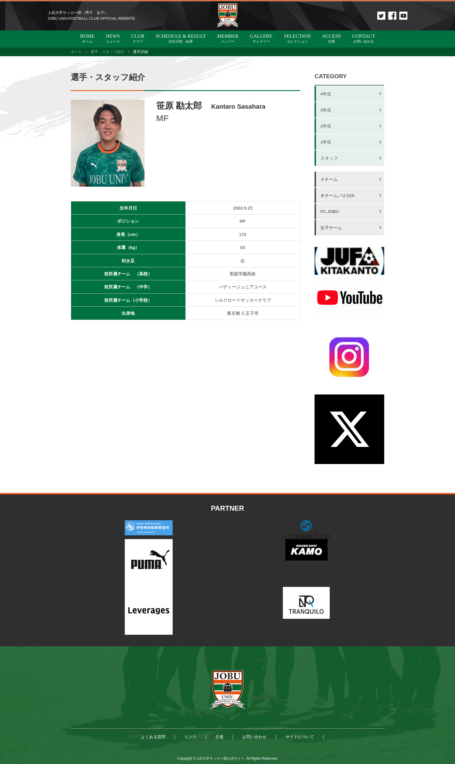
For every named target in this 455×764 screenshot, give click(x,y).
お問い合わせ (363, 38)
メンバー (228, 38)
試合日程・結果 (181, 38)
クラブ (137, 38)
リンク (190, 736)
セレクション (297, 38)
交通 (331, 38)
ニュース (113, 38)
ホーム (87, 38)
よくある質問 (153, 736)
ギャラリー (261, 38)
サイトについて (300, 736)
